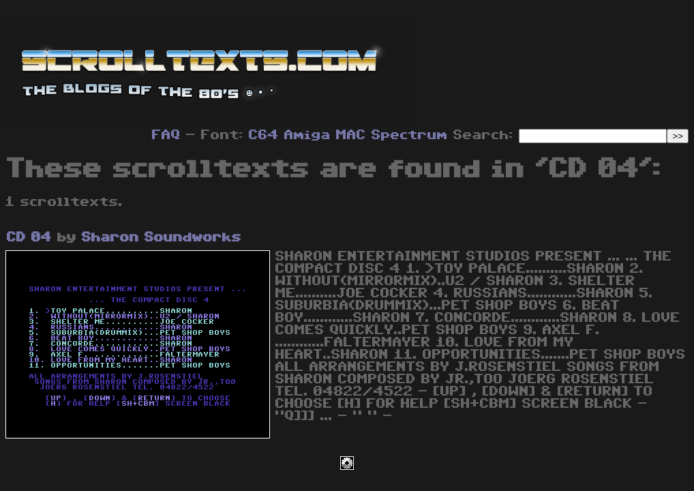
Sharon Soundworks (161, 237)
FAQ (166, 135)
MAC (351, 135)
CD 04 (29, 237)
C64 (264, 135)
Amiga (307, 135)
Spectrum (410, 135)
